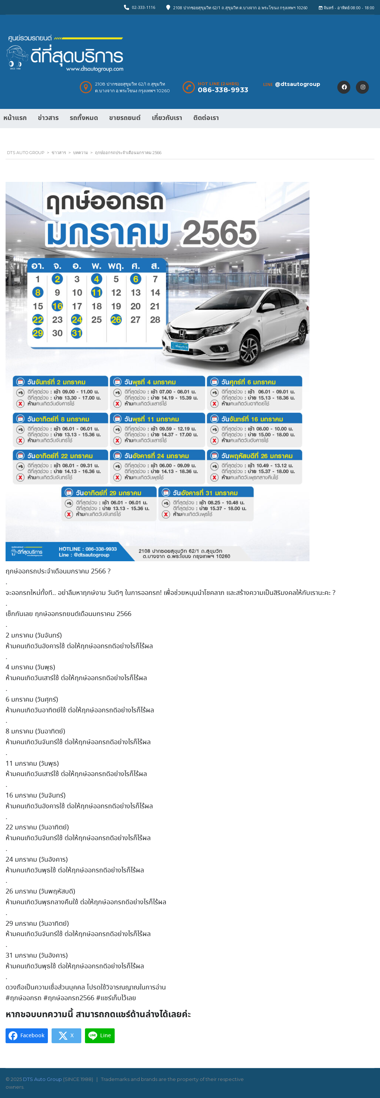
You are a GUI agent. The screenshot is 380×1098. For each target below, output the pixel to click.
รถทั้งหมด (84, 118)
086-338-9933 (223, 90)
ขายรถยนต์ (125, 118)
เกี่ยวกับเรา (167, 118)
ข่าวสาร (48, 118)
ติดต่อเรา (206, 118)
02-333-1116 (143, 7)
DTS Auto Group (42, 1079)
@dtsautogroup (297, 84)
